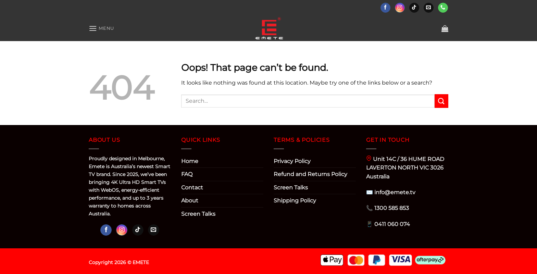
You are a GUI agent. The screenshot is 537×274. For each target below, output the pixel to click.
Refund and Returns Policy (310, 174)
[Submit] (441, 101)
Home (189, 161)
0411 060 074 (392, 224)
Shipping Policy (295, 200)
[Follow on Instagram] (400, 8)
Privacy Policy (292, 161)
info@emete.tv (394, 192)
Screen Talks (198, 214)
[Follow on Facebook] (385, 8)
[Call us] (443, 8)
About (189, 200)
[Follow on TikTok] (414, 8)
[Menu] (101, 28)
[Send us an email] (429, 8)
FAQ (186, 174)
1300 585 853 (391, 208)
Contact (192, 187)
